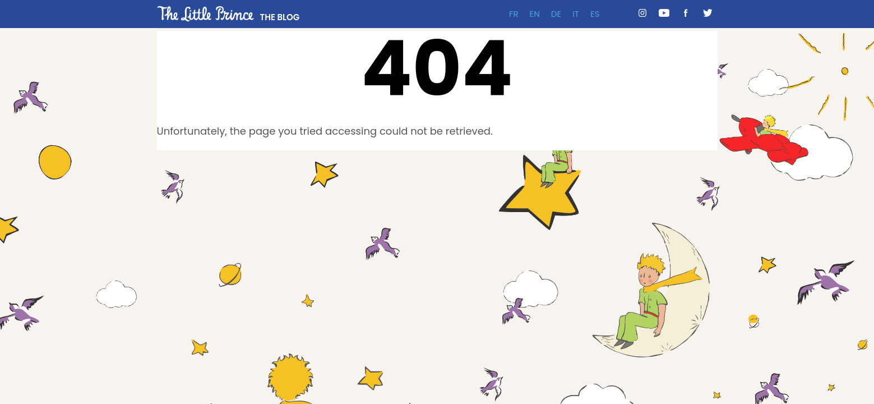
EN (535, 14)
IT (575, 14)
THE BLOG (280, 17)
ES (595, 14)
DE (556, 14)
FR (514, 14)
